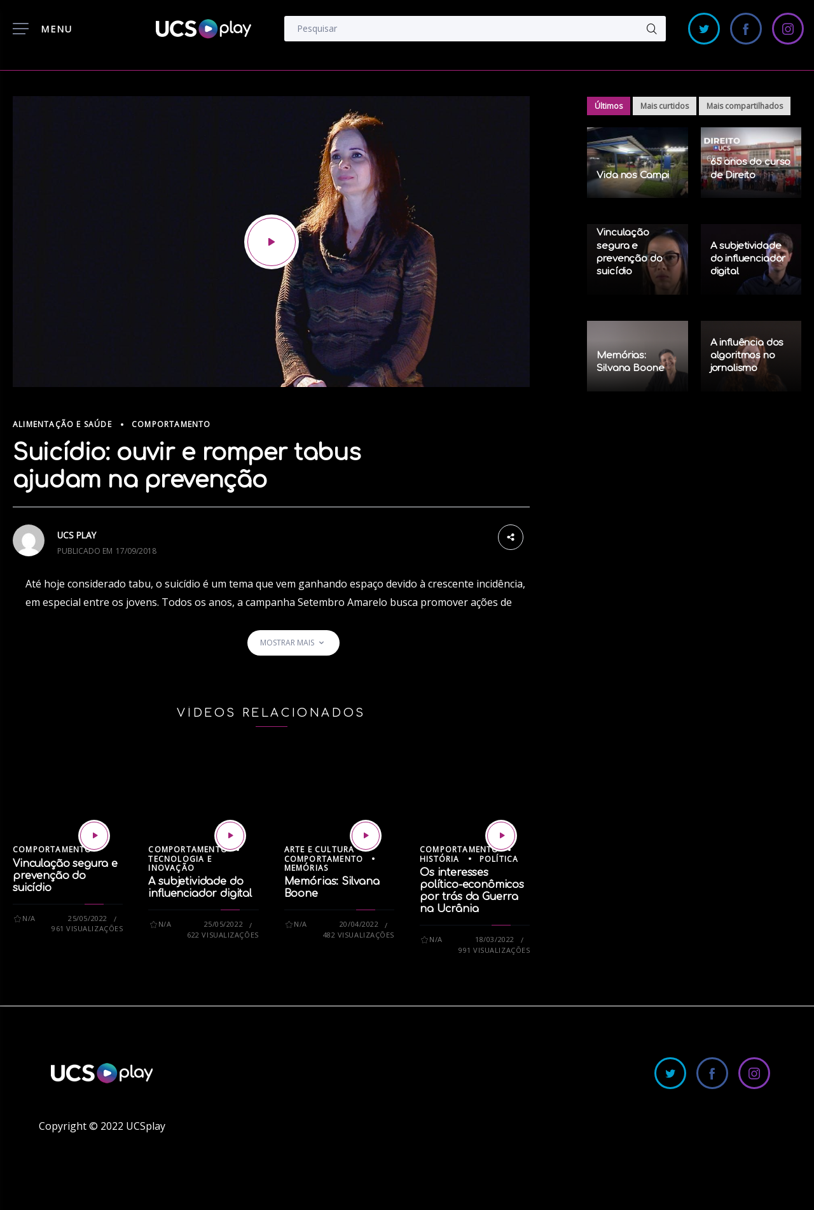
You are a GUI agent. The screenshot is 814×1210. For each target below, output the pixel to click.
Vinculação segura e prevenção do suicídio (65, 876)
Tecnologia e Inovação (179, 863)
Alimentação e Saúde (62, 424)
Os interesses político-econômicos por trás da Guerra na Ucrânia (472, 891)
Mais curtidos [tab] (664, 106)
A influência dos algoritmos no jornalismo (747, 355)
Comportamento (171, 424)
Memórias (306, 867)
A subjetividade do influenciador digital (200, 887)
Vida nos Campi (633, 175)
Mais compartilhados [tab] (745, 106)
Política (499, 859)
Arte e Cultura (319, 849)
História (440, 859)
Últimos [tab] (609, 106)
